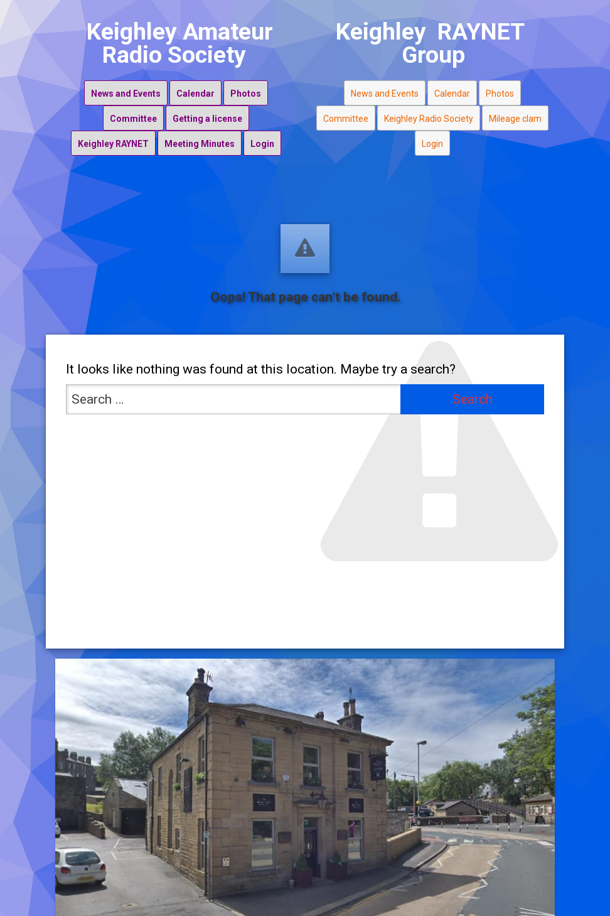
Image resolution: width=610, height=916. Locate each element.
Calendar (195, 94)
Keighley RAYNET (113, 144)
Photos (245, 94)
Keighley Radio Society (428, 119)
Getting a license (207, 119)
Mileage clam (515, 119)
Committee (133, 119)
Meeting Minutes (199, 144)
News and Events (126, 94)
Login (262, 144)
